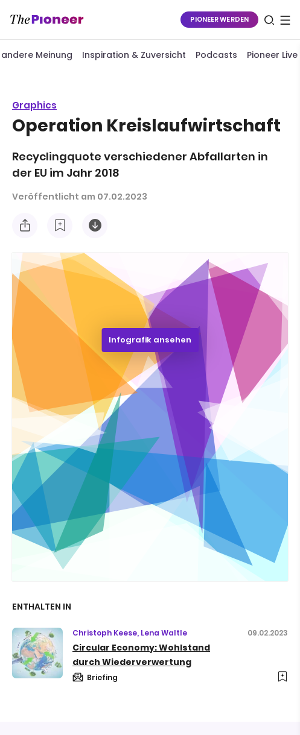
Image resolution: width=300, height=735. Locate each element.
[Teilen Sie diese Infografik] (24, 225)
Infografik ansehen (150, 339)
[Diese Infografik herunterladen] (94, 225)
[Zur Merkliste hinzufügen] (59, 225)
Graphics (34, 105)
